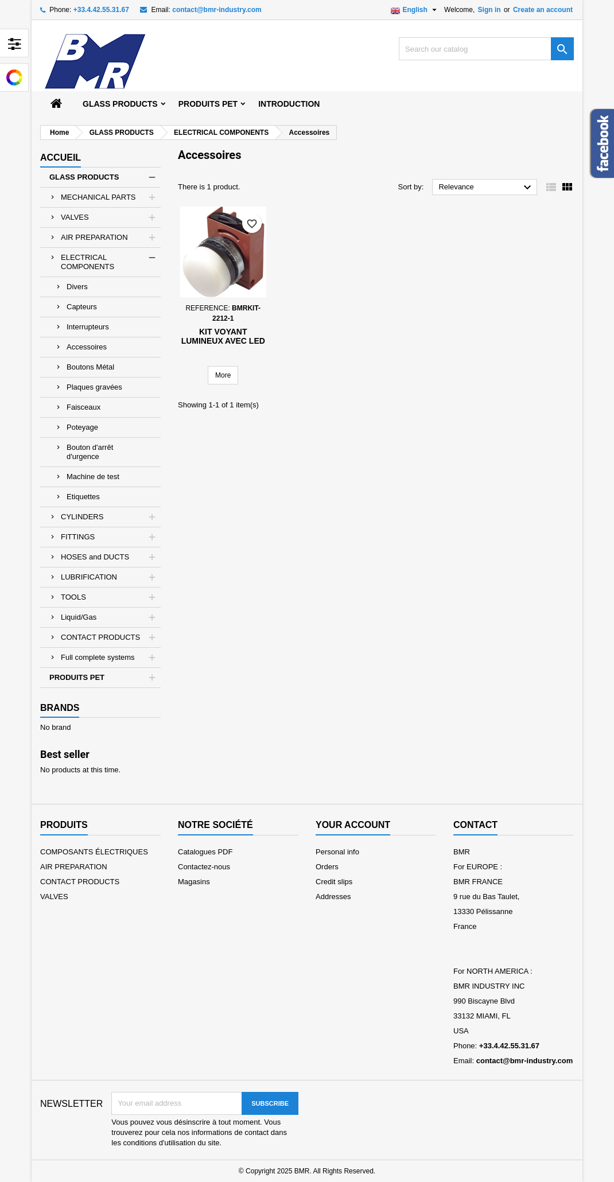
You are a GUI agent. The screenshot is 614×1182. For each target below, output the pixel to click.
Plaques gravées (94, 387)
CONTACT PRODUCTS (100, 637)
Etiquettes (83, 496)
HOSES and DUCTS (95, 557)
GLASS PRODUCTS (120, 103)
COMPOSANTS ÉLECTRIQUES (94, 851)
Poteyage (82, 427)
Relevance (486, 188)
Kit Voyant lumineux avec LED (223, 336)
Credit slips (334, 881)
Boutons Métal (90, 367)
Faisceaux (83, 407)
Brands (59, 708)
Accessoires (87, 347)
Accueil (60, 157)
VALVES (75, 217)
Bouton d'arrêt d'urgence (90, 452)
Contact (475, 825)
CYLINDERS (82, 516)
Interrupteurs (88, 326)
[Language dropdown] (415, 10)
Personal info (337, 851)
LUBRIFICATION (89, 577)
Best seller (65, 754)
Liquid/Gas (78, 617)
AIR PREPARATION (94, 237)
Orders (327, 866)
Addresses (333, 896)
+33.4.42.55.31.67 (101, 10)
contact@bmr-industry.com (217, 10)
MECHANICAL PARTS (98, 197)
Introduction (289, 103)
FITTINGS (78, 536)
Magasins (194, 881)
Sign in (489, 10)
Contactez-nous (204, 866)
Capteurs (82, 306)
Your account (353, 825)
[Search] (486, 48)
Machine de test (93, 476)
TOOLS (73, 597)
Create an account (543, 10)
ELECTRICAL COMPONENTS (87, 262)
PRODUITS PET (208, 103)
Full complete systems (98, 657)
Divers (77, 286)
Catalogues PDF (205, 851)
